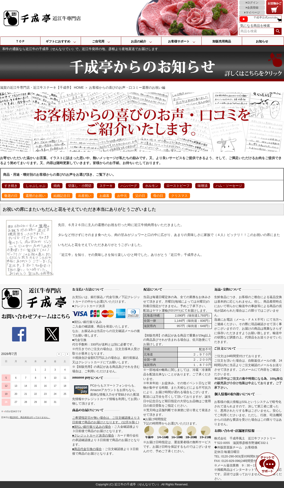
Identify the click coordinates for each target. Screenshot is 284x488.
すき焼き (11, 186)
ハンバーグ (128, 186)
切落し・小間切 (79, 186)
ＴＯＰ (20, 41)
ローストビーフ (178, 186)
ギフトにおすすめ (58, 41)
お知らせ (262, 41)
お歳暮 (104, 196)
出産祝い (84, 196)
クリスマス (179, 196)
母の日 (158, 196)
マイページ (253, 12)
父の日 (140, 196)
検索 (277, 31)
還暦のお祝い (35, 196)
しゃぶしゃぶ (35, 186)
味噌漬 (203, 186)
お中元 (122, 196)
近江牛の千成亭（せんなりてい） (137, 484)
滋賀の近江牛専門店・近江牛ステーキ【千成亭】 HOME (42, 87)
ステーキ (106, 186)
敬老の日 (11, 196)
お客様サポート (179, 41)
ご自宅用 (98, 41)
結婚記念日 (61, 196)
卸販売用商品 (222, 41)
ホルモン (151, 186)
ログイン (252, 2)
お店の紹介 (138, 41)
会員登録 (252, 7)
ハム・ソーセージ (229, 186)
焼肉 (56, 186)
